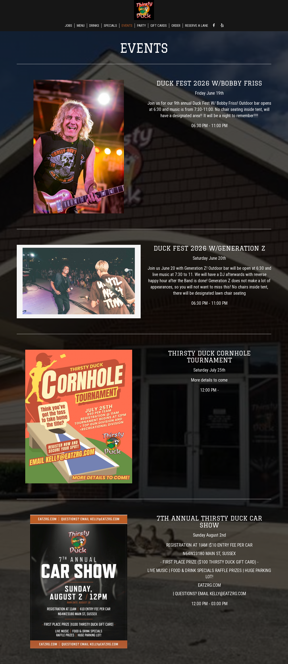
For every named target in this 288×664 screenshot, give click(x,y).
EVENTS (127, 26)
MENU (81, 26)
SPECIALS (110, 26)
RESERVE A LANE (196, 26)
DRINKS (94, 26)
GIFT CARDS (158, 26)
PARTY (141, 26)
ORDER (175, 26)
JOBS (68, 26)
